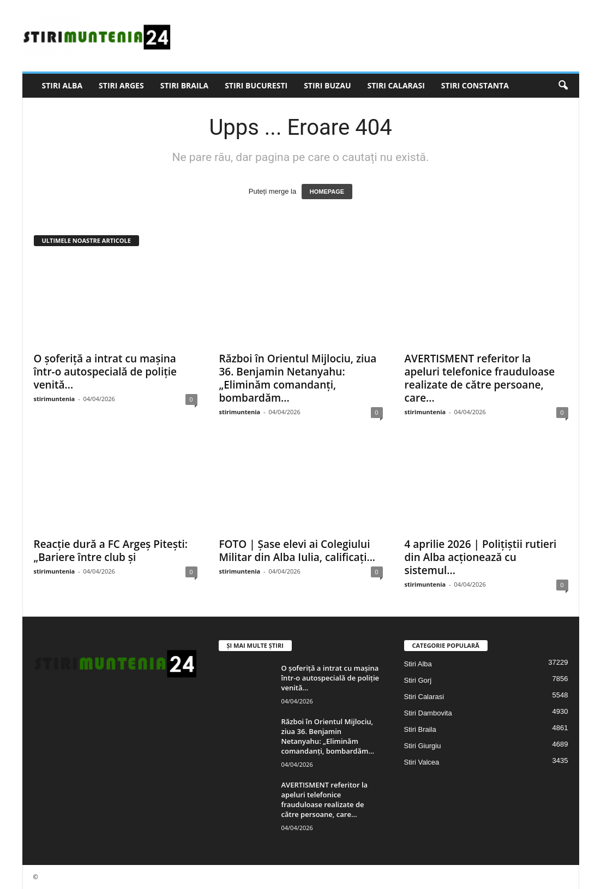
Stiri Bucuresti (256, 85)
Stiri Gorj (418, 680)
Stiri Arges (121, 85)
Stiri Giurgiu (422, 746)
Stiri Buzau (327, 85)
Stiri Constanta (475, 85)
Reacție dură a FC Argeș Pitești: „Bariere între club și (111, 550)
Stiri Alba (62, 85)
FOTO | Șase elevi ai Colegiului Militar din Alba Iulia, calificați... (297, 550)
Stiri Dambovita (428, 713)
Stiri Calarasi (395, 85)
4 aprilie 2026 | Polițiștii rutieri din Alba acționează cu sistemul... (481, 557)
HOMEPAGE (327, 191)
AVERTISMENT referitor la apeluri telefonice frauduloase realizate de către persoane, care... (480, 378)
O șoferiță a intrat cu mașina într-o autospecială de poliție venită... (105, 371)
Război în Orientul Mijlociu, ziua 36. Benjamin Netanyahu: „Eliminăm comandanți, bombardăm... (298, 378)
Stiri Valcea (422, 762)
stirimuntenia (54, 399)
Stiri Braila (184, 85)
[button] (563, 86)
